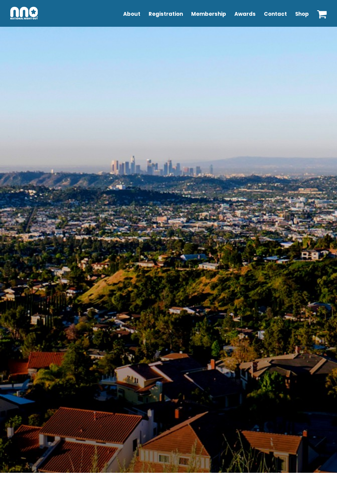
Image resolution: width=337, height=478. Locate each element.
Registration (166, 13)
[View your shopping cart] (322, 13)
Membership (208, 13)
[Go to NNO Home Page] (24, 21)
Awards (245, 13)
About (131, 13)
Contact (275, 13)
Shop (302, 13)
